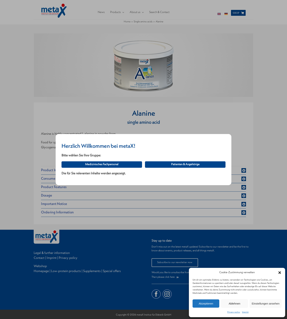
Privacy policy (233, 312)
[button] (280, 272)
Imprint (245, 312)
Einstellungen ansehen (265, 303)
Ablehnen (234, 303)
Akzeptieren (206, 303)
